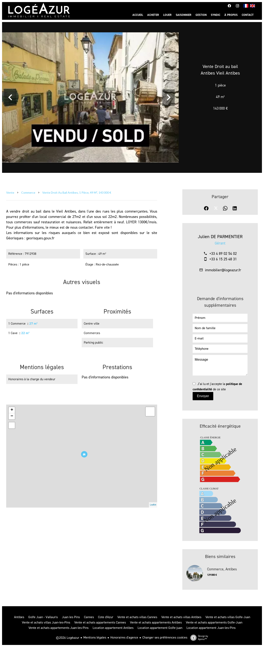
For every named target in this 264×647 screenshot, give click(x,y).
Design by (198, 637)
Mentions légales (94, 637)
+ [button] (12, 410)
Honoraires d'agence (124, 637)
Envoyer (203, 396)
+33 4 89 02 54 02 (223, 253)
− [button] (12, 416)
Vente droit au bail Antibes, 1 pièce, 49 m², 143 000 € (76, 192)
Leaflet (153, 504)
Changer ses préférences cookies (164, 637)
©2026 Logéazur (67, 637)
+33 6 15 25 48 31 (223, 259)
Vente (10, 192)
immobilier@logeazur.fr (223, 270)
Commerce (28, 192)
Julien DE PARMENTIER (220, 237)
